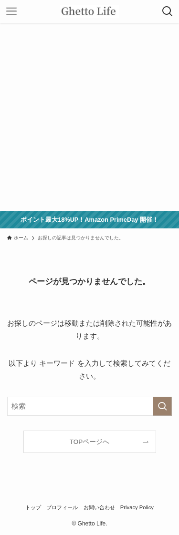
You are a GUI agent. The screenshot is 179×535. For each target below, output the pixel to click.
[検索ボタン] (167, 11)
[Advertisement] (89, 117)
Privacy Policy (137, 507)
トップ (33, 507)
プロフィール (62, 507)
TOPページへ (90, 441)
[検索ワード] (89, 406)
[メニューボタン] (11, 11)
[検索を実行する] (162, 406)
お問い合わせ (99, 507)
